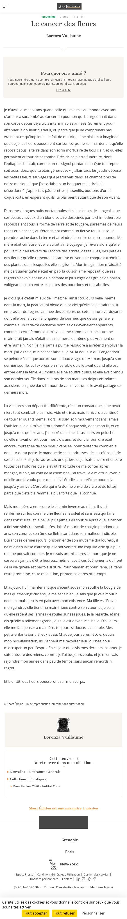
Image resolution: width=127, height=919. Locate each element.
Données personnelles (44, 895)
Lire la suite (63, 106)
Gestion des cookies (96, 890)
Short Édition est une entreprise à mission (63, 824)
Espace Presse (24, 890)
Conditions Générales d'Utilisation (58, 890)
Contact (67, 895)
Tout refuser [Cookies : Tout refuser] (64, 913)
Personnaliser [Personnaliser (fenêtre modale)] (93, 913)
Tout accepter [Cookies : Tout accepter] (35, 913)
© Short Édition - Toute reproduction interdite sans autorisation (44, 720)
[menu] (5, 6)
